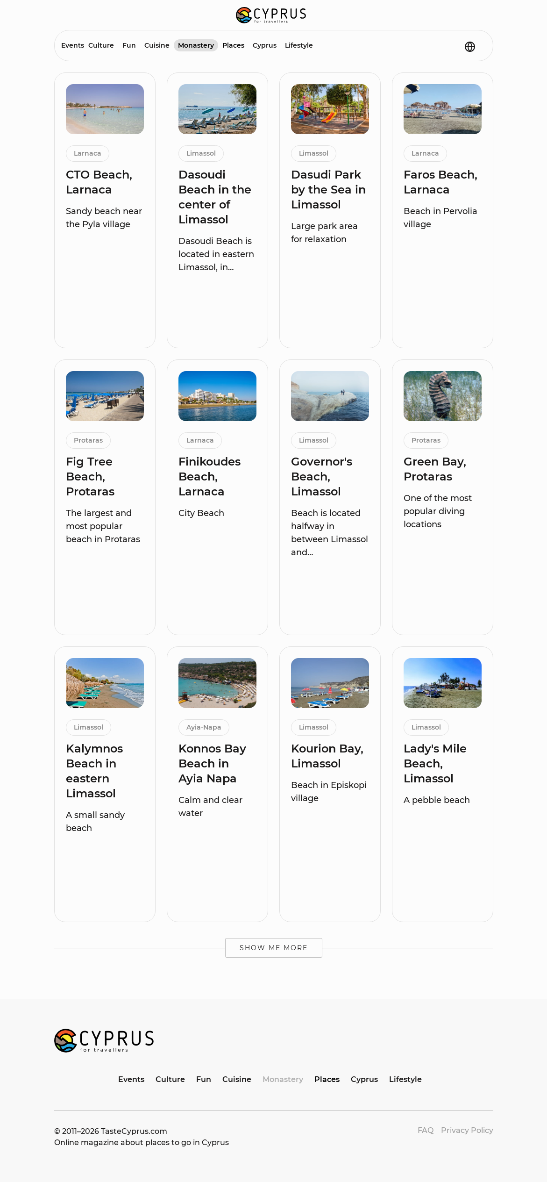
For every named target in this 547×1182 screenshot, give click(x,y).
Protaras (88, 440)
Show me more (274, 948)
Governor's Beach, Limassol (321, 476)
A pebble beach (437, 800)
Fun (129, 45)
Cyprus (265, 45)
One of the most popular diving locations (438, 511)
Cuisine (157, 45)
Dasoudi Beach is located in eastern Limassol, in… (216, 254)
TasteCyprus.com (134, 1131)
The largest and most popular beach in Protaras (103, 526)
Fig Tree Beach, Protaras (90, 476)
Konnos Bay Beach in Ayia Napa (212, 763)
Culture (101, 45)
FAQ (425, 1130)
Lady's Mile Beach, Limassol (435, 763)
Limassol (201, 153)
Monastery (196, 45)
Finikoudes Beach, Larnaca (209, 476)
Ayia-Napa (203, 727)
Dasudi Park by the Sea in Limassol (328, 189)
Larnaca (87, 153)
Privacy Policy (467, 1130)
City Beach (201, 513)
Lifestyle (299, 45)
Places (233, 45)
